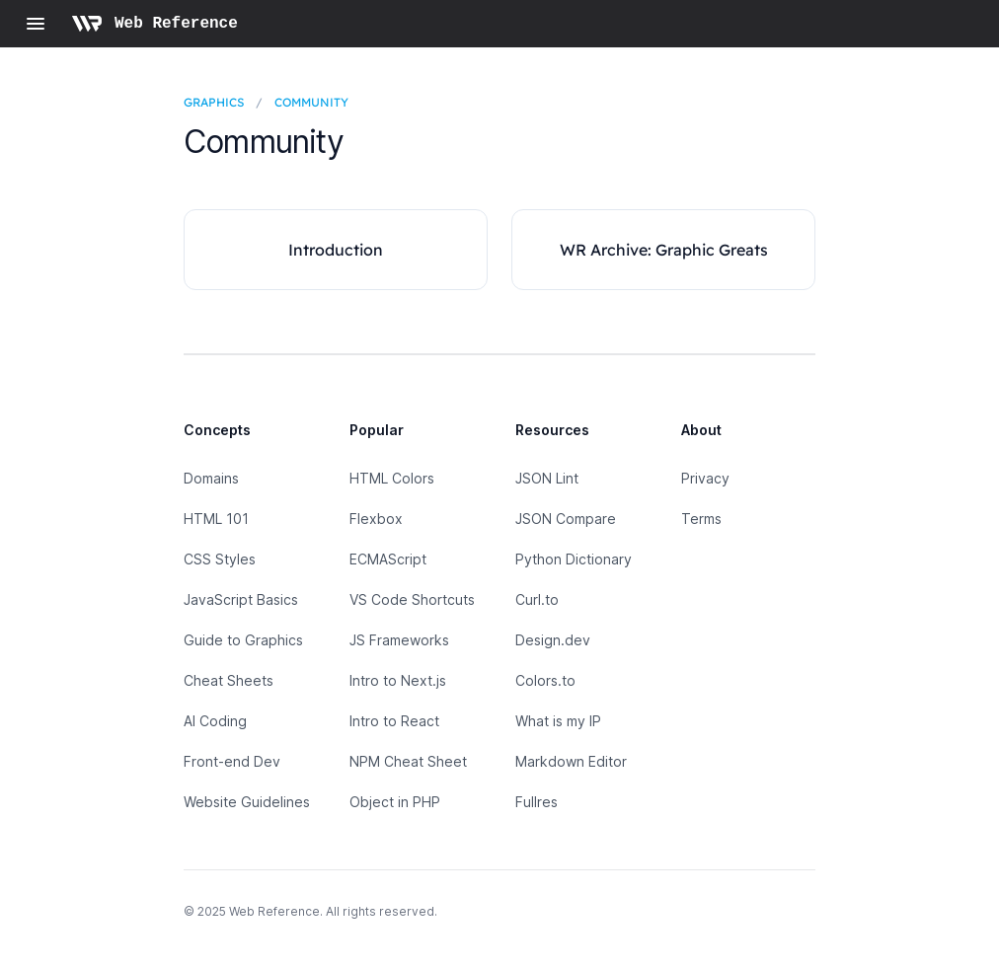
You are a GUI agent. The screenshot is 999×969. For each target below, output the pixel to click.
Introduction (335, 250)
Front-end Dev (232, 761)
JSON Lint (546, 478)
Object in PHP (394, 801)
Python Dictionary (573, 559)
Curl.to (537, 599)
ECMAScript (387, 559)
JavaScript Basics (241, 599)
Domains (211, 478)
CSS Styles (220, 559)
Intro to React (394, 720)
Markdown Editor (571, 761)
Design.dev (552, 640)
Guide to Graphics (243, 640)
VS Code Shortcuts (412, 599)
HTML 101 (216, 518)
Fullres (536, 801)
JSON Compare (565, 518)
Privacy (705, 478)
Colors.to (545, 680)
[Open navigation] (35, 24)
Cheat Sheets (228, 680)
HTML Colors (391, 478)
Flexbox (376, 518)
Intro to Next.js (397, 680)
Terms (701, 518)
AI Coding (215, 720)
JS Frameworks (399, 640)
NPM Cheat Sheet (408, 761)
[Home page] (154, 24)
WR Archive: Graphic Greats (664, 250)
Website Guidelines (247, 801)
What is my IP (558, 720)
